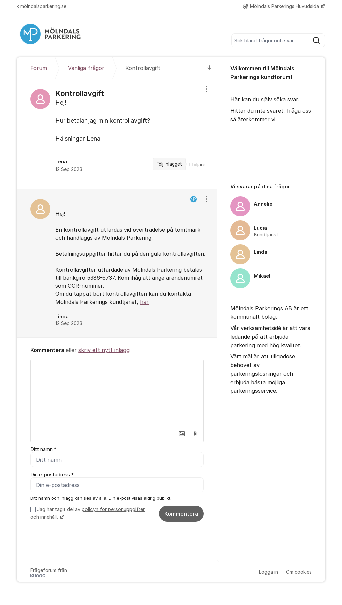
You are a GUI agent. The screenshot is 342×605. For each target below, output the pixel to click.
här (144, 301)
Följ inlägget (169, 164)
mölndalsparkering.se (41, 6)
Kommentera (181, 513)
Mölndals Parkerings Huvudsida (281, 6)
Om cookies (299, 572)
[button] (181, 433)
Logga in (268, 572)
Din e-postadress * (52, 475)
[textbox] (117, 393)
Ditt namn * (43, 449)
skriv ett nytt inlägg (104, 350)
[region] (117, 134)
